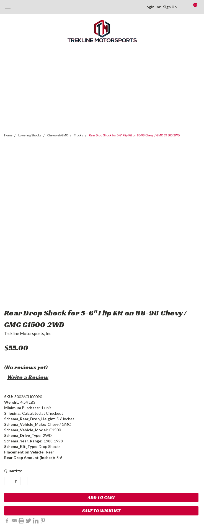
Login (149, 6)
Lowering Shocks (30, 135)
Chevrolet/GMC (57, 135)
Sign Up (170, 6)
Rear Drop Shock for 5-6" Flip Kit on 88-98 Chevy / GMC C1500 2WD (134, 135)
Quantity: (13, 470)
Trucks (78, 135)
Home (8, 135)
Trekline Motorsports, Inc (27, 333)
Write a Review (27, 377)
